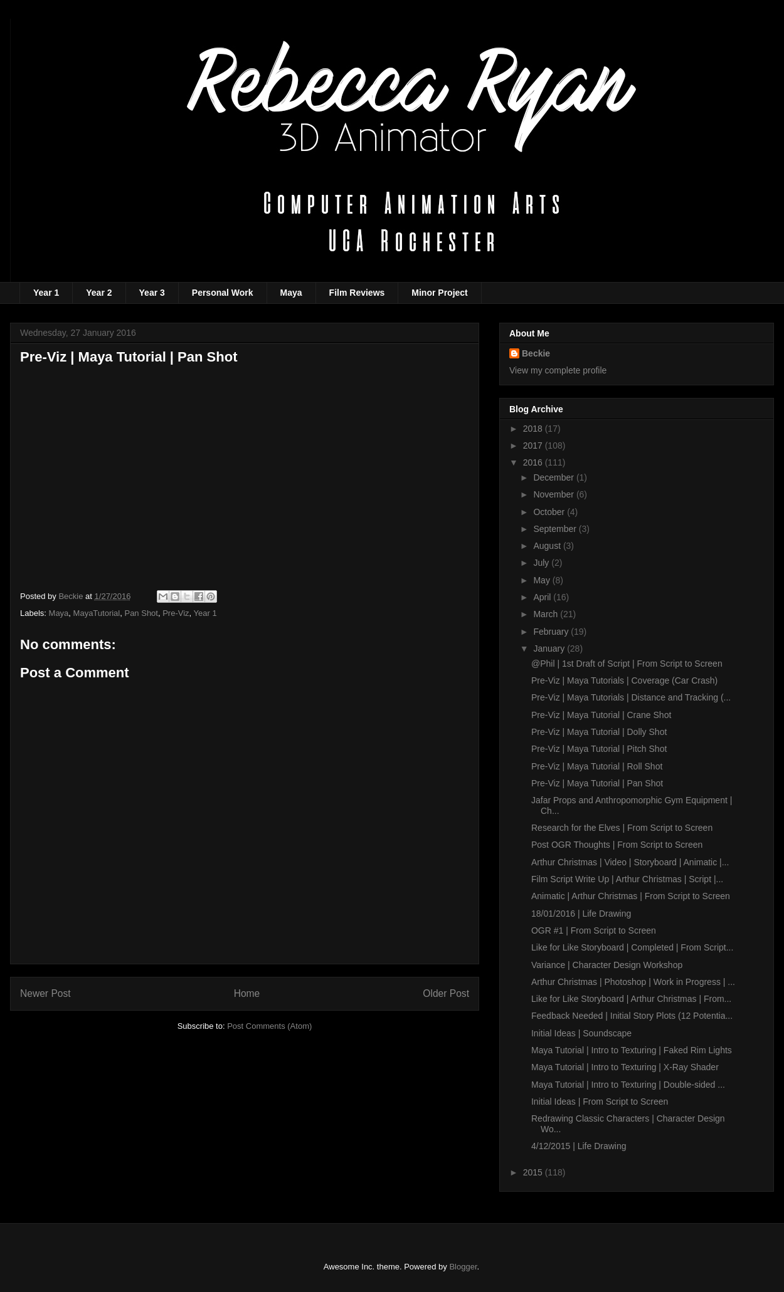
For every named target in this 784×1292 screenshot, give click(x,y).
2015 (534, 1172)
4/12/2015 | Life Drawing (579, 1146)
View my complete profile (558, 370)
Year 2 (99, 293)
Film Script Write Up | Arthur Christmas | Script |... (627, 879)
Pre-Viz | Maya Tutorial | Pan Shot (597, 783)
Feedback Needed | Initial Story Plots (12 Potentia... (632, 1016)
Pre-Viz (175, 613)
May (542, 580)
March (546, 614)
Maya (291, 293)
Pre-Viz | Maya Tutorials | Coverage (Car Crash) (624, 680)
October (550, 512)
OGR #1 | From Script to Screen (593, 930)
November (554, 494)
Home (247, 993)
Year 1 (46, 293)
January (550, 648)
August (548, 546)
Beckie (536, 353)
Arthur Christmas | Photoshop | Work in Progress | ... (633, 982)
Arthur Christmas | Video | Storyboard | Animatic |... (630, 862)
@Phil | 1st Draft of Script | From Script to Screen (627, 664)
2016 (534, 462)
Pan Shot (141, 613)
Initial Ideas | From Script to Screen (599, 1102)
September (555, 529)
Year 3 (152, 293)
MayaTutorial (96, 613)
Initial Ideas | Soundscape (581, 1033)
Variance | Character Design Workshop (606, 965)
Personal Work (222, 293)
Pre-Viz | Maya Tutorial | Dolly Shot (599, 732)
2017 (534, 445)
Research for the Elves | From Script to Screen (621, 828)
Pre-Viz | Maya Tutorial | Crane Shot (601, 715)
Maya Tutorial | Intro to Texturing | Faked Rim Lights (631, 1050)
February (552, 632)
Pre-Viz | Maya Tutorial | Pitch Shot (599, 749)
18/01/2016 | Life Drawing (581, 914)
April (543, 597)
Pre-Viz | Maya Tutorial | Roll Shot (596, 766)
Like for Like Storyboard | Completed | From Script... (632, 947)
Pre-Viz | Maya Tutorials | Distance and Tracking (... (631, 697)
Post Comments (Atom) (269, 1026)
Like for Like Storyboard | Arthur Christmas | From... (631, 999)
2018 (534, 429)
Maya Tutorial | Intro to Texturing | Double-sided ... (628, 1085)
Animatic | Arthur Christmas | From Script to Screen (630, 896)
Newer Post (45, 993)
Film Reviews (357, 293)
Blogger (463, 1266)
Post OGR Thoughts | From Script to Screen (616, 845)
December (554, 477)
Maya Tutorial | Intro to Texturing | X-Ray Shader (625, 1067)
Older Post (446, 993)
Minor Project (439, 293)
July (542, 563)
